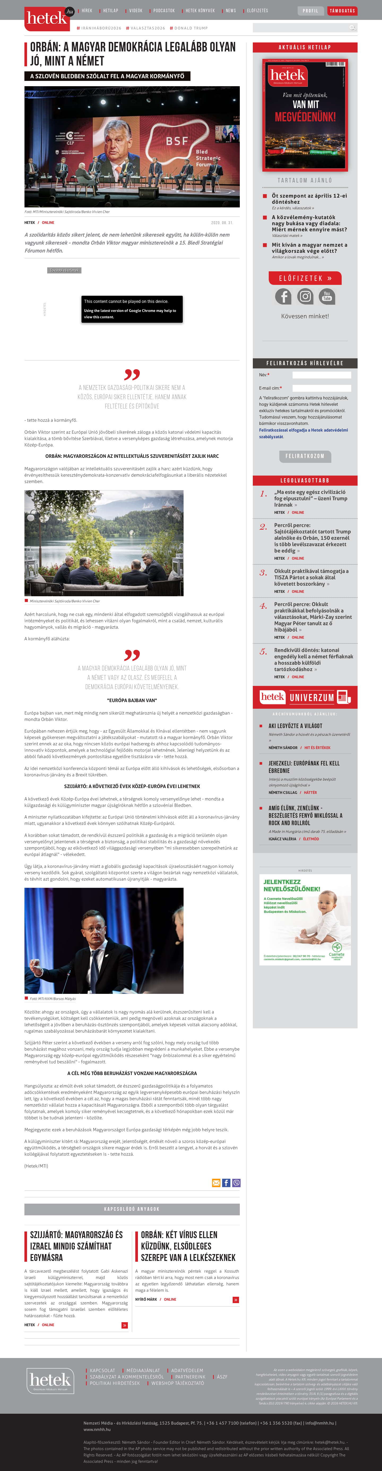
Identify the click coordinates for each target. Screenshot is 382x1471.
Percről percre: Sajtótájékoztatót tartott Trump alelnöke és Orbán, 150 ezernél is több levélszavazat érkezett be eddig (312, 538)
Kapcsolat (102, 1370)
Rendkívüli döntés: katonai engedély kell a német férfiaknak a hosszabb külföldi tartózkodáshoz (313, 659)
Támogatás (343, 11)
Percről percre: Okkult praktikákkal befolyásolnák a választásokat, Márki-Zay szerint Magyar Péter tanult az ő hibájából (313, 617)
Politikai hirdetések (115, 1383)
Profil (311, 11)
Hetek (29, 222)
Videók (136, 11)
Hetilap (111, 11)
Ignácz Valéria (282, 839)
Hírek (87, 11)
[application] (132, 309)
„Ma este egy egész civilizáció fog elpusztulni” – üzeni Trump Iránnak (311, 498)
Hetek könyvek (200, 11)
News (231, 11)
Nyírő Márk (146, 1299)
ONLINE (48, 222)
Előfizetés (257, 11)
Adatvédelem (187, 1370)
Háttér (310, 792)
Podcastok (164, 11)
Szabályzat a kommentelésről (127, 1376)
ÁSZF (222, 1376)
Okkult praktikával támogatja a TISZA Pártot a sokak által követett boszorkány (311, 577)
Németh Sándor (283, 747)
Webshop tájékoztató (177, 1383)
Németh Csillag (283, 792)
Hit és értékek (318, 747)
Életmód (311, 839)
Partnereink (190, 1376)
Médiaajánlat (143, 1370)
